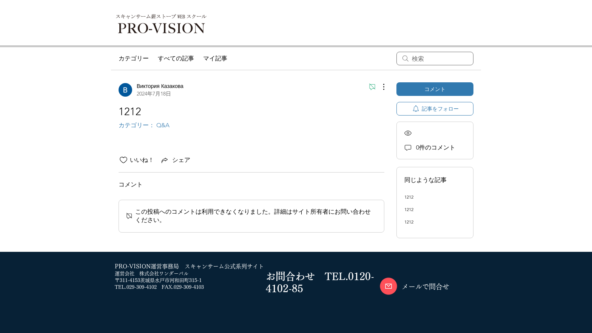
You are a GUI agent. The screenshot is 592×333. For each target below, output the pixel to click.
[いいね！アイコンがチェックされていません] (123, 160)
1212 (408, 197)
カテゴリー (134, 58)
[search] (434, 58)
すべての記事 (176, 58)
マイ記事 (215, 58)
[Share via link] (175, 160)
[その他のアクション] (379, 86)
